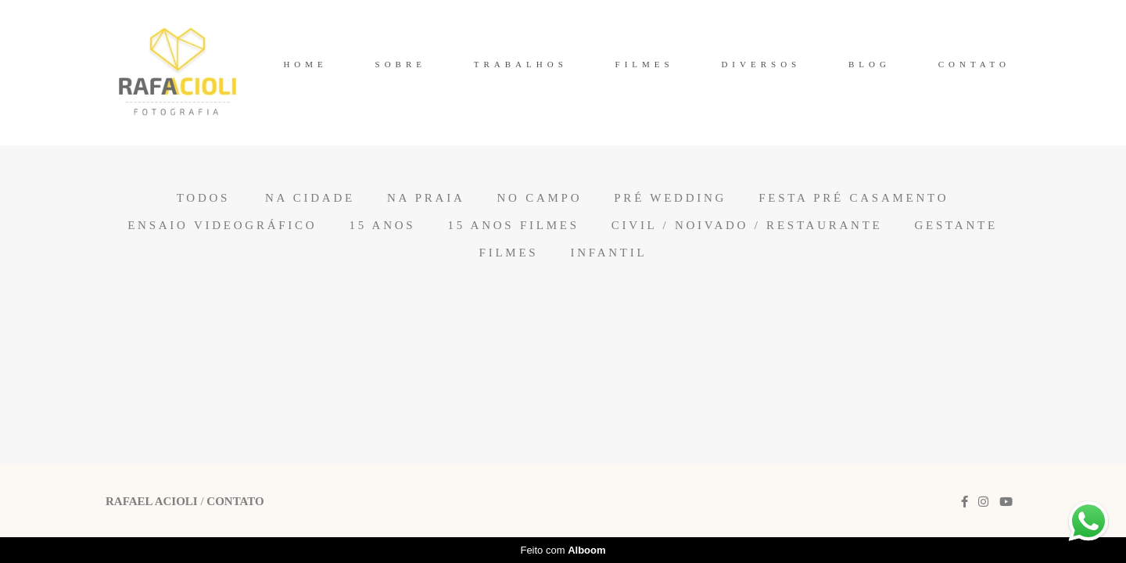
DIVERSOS (761, 64)
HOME (305, 64)
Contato (235, 501)
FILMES (644, 64)
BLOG (869, 64)
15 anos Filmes (513, 225)
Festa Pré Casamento (853, 198)
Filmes (509, 253)
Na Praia (426, 198)
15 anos (382, 225)
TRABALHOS (521, 64)
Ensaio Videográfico (222, 225)
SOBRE (400, 64)
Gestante (956, 225)
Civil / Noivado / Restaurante (747, 225)
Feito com (562, 550)
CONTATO (974, 64)
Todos (203, 198)
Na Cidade (310, 198)
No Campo (540, 198)
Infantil (608, 253)
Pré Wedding (670, 198)
